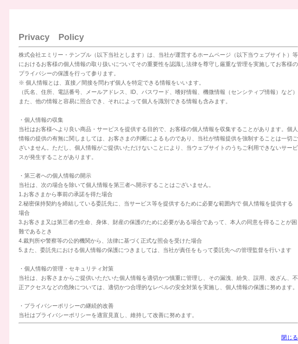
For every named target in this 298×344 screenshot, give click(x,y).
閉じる (289, 337)
